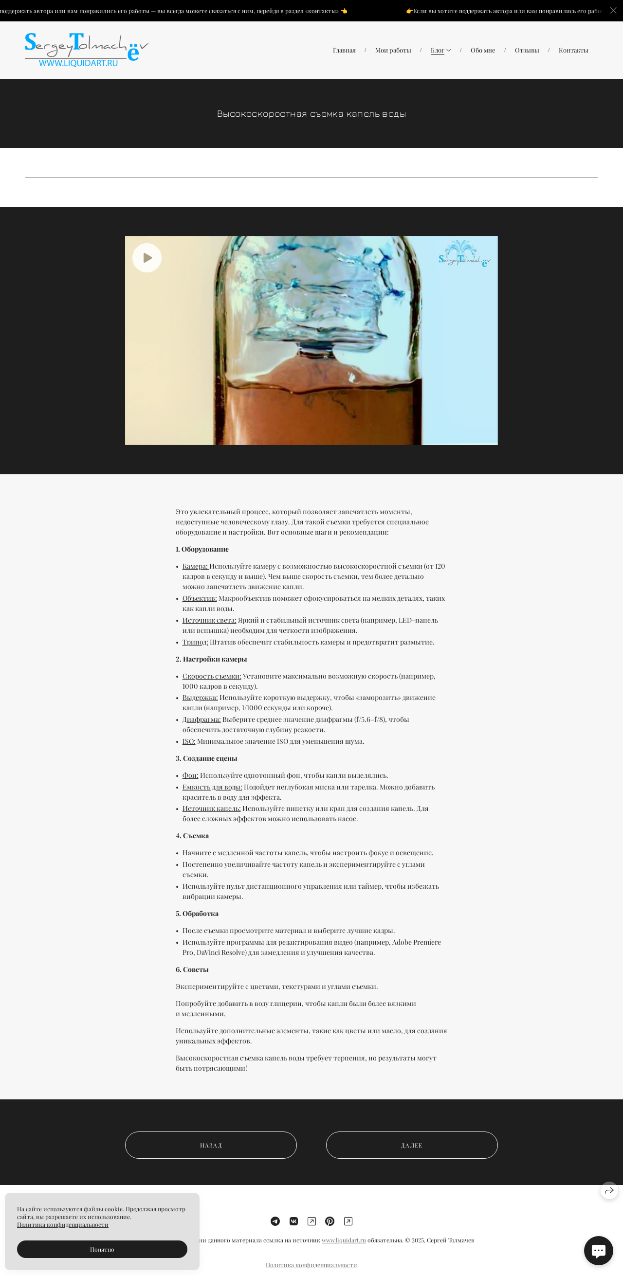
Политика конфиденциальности (63, 1224)
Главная (344, 50)
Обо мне (483, 50)
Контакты (573, 50)
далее (411, 1151)
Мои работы (393, 50)
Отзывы (527, 50)
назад (211, 1151)
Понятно (102, 1249)
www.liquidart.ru (344, 1247)
